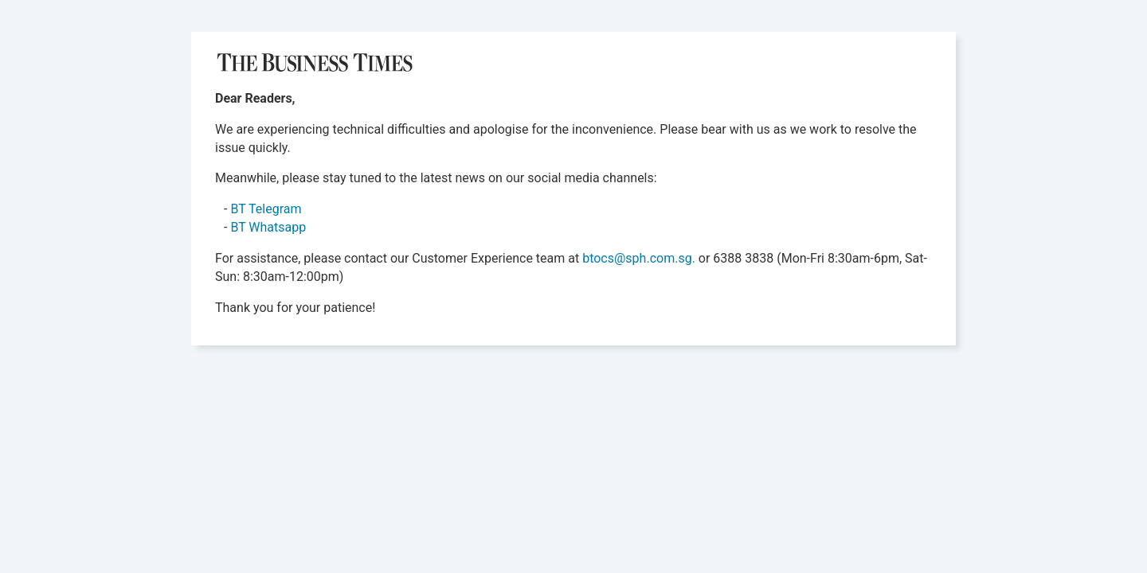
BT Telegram (265, 208)
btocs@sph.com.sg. (638, 258)
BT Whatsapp (268, 227)
